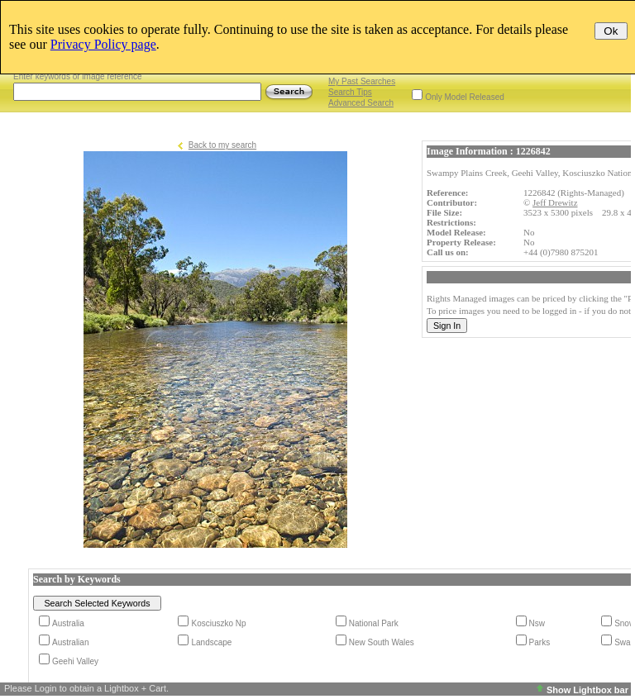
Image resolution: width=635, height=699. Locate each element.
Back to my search (222, 145)
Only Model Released (464, 97)
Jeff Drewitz (554, 202)
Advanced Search (361, 102)
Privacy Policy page (103, 44)
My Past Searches (361, 81)
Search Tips (350, 92)
